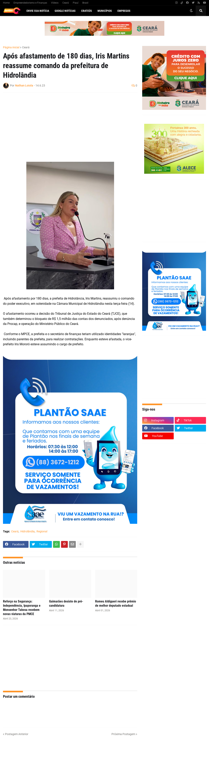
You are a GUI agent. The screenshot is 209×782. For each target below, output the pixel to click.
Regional (41, 531)
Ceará (65, 2)
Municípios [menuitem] (105, 10)
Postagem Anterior (16, 734)
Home (6, 2)
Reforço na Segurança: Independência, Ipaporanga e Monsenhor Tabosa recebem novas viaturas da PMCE (21, 607)
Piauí (75, 2)
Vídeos (54, 2)
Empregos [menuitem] (123, 10)
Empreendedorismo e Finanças (30, 2)
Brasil (85, 2)
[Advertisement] (66, 125)
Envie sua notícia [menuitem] (38, 10)
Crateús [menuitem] (86, 10)
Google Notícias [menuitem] (65, 10)
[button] (191, 11)
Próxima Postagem (123, 734)
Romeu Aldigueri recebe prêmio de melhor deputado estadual (115, 603)
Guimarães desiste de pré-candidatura (66, 603)
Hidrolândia (27, 531)
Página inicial (11, 47)
